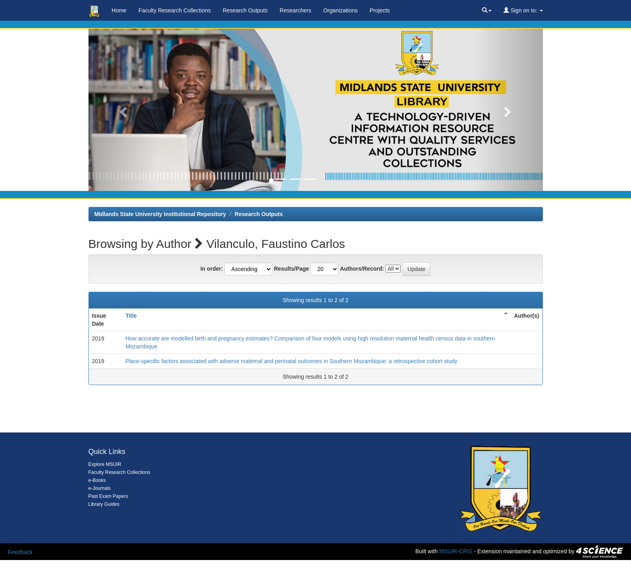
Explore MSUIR (105, 464)
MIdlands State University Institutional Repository (160, 214)
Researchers (295, 10)
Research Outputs (245, 10)
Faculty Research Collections (174, 10)
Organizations (340, 10)
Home (119, 10)
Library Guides (104, 504)
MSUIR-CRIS (455, 551)
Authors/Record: (362, 268)
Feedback (20, 552)
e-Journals (99, 488)
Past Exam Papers (108, 496)
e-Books (97, 480)
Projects (380, 10)
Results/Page (291, 268)
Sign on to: (523, 10)
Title (131, 315)
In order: (212, 268)
